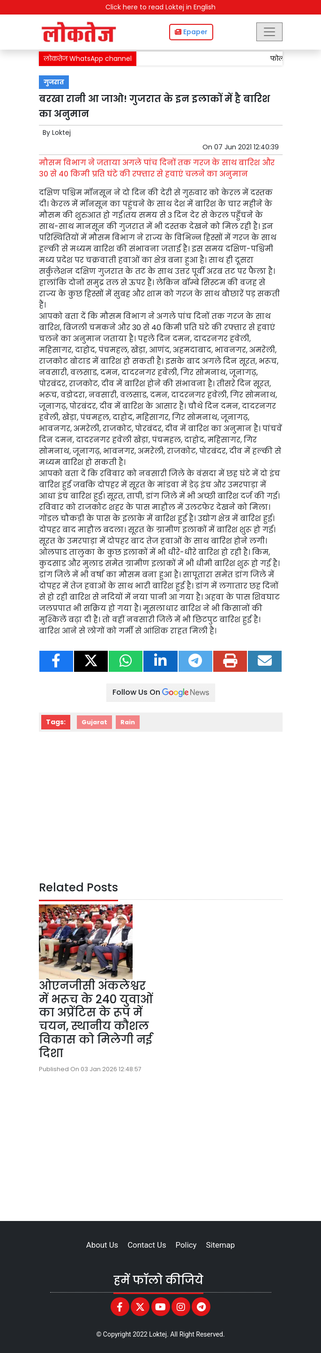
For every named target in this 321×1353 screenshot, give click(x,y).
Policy (186, 1245)
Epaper (191, 32)
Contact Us (146, 1245)
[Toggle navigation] (269, 31)
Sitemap (220, 1245)
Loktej (61, 132)
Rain (127, 722)
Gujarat (94, 722)
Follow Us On (160, 692)
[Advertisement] (161, 808)
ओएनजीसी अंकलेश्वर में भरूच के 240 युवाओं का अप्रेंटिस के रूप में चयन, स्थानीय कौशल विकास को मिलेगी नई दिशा (96, 1019)
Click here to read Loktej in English (160, 7)
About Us (102, 1245)
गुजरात (54, 82)
